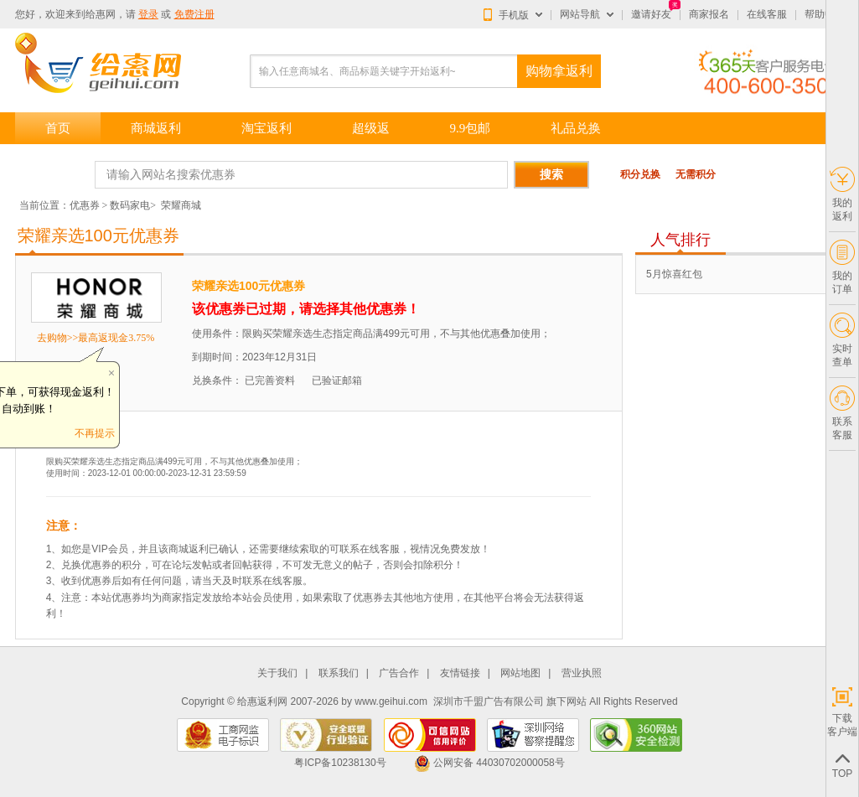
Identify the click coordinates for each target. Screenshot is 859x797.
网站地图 (520, 673)
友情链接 (460, 673)
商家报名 (709, 14)
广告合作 (399, 673)
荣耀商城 (181, 205)
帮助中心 (825, 14)
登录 (148, 14)
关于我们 (277, 673)
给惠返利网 (262, 701)
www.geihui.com (390, 701)
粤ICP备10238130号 (340, 763)
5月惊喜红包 (674, 274)
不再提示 (95, 433)
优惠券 (85, 205)
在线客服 (767, 14)
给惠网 (100, 14)
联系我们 (338, 673)
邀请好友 (651, 14)
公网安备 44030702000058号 (489, 763)
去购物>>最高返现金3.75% (96, 338)
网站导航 (580, 14)
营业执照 (581, 673)
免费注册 (194, 14)
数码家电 (130, 205)
